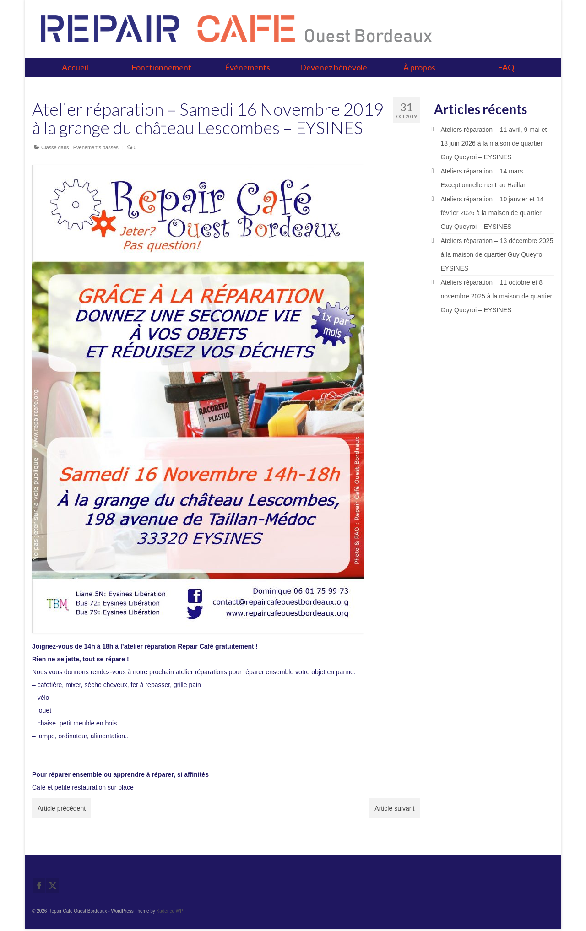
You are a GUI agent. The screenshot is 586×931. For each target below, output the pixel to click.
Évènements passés (96, 147)
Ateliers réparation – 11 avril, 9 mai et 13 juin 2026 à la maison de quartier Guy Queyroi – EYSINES (494, 143)
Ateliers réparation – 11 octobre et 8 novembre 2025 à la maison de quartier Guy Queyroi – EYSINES (497, 296)
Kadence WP (170, 911)
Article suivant (394, 808)
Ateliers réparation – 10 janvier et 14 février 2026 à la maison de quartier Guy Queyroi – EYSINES (492, 212)
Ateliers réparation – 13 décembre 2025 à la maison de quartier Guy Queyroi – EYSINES (497, 254)
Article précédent (62, 808)
